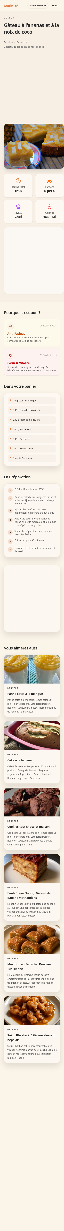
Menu (55, 5)
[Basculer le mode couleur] (37, 6)
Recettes (8, 42)
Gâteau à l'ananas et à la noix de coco (24, 46)
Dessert (20, 42)
